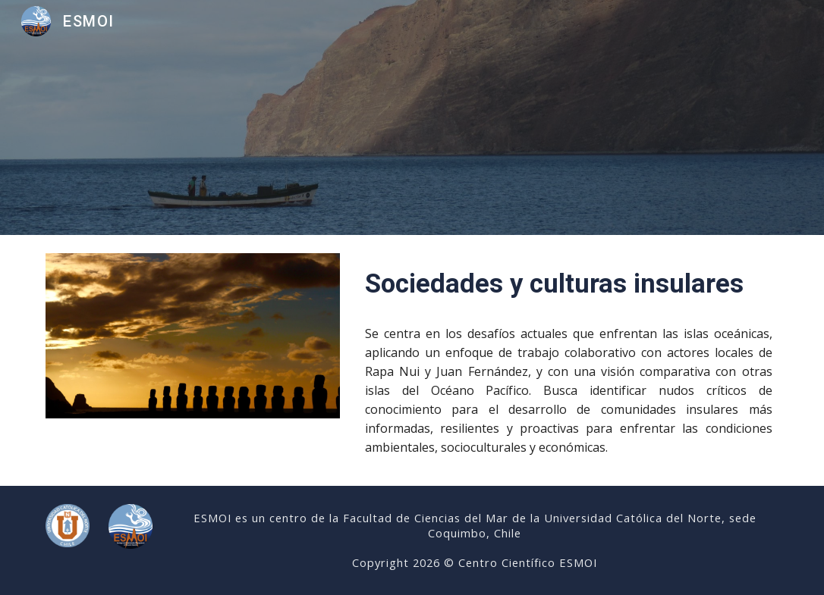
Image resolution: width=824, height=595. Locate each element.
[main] (568, 283)
